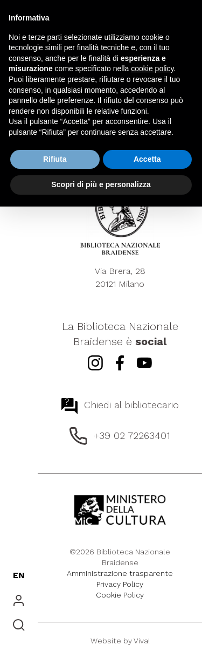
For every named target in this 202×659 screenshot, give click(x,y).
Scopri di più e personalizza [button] (100, 184)
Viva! (142, 640)
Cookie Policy (120, 595)
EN (19, 575)
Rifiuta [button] (55, 159)
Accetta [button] (147, 159)
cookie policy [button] (152, 68)
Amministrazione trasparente (120, 573)
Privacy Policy (119, 584)
